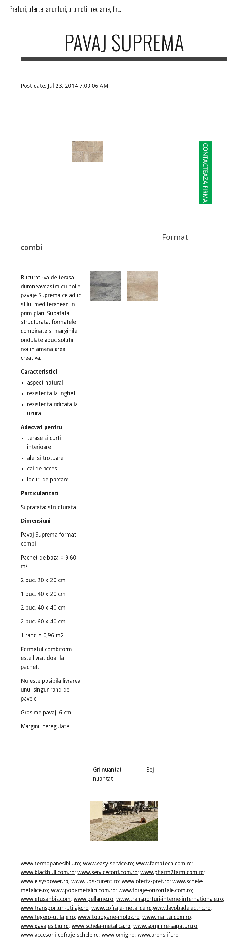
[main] (124, 45)
